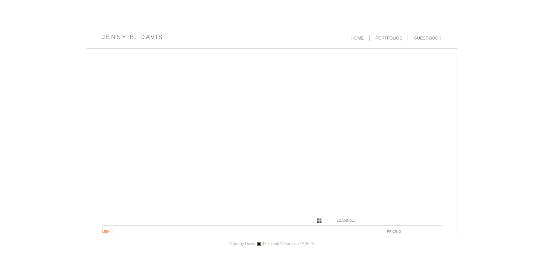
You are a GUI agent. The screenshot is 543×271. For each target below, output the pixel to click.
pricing (394, 231)
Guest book (427, 38)
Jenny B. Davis (132, 37)
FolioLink (271, 243)
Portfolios (389, 38)
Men (106, 231)
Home (357, 38)
